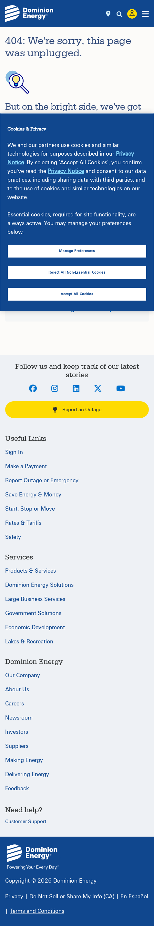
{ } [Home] (33, 857)
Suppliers (16, 746)
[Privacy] (14, 896)
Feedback (17, 788)
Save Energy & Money (33, 494)
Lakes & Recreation (29, 641)
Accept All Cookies (77, 294)
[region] (77, 212)
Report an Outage (77, 410)
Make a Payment (26, 466)
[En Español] (134, 896)
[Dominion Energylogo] (29, 13)
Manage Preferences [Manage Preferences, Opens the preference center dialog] (77, 251)
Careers (14, 703)
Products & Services (30, 570)
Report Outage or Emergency (41, 480)
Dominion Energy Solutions (39, 585)
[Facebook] (33, 389)
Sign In (14, 452)
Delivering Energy (27, 774)
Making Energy (24, 760)
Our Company (22, 675)
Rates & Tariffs (23, 523)
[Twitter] (98, 389)
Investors (16, 732)
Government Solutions (33, 613)
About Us (17, 689)
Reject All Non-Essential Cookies (76, 272)
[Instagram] (54, 389)
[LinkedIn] (76, 389)
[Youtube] (120, 389)
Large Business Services (35, 599)
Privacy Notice (66, 171)
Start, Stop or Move (30, 508)
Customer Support (25, 821)
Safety (13, 537)
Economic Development (35, 627)
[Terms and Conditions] (37, 911)
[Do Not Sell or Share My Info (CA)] (71, 896)
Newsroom (19, 717)
